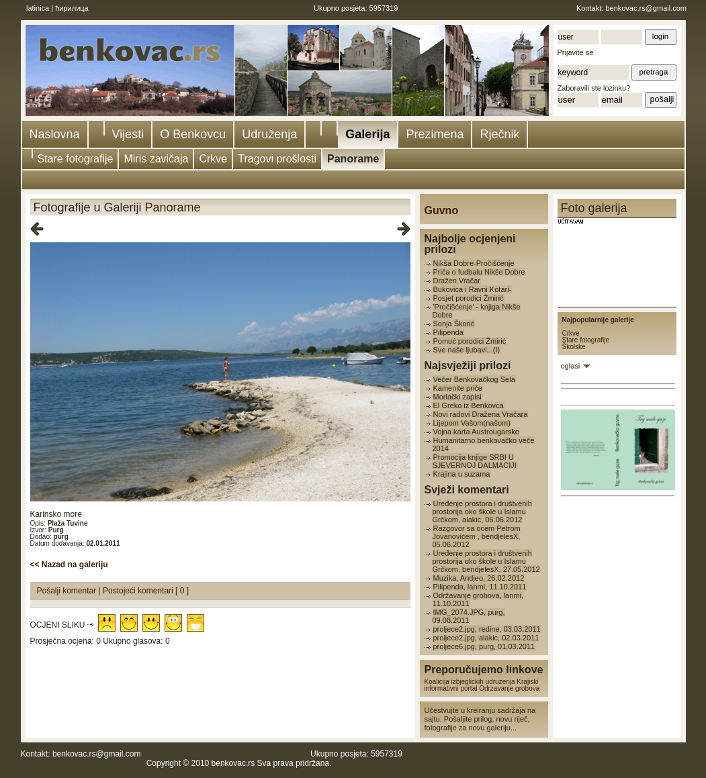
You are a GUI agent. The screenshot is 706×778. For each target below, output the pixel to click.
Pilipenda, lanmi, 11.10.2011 (480, 587)
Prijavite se (576, 52)
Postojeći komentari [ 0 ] (146, 590)
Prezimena (435, 134)
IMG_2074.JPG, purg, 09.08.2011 (469, 616)
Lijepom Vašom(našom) (472, 423)
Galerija (367, 134)
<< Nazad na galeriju (69, 564)
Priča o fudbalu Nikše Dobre (479, 272)
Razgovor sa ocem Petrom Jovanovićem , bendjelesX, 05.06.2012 (477, 536)
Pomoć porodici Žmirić (469, 341)
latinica (37, 8)
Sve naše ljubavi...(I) (466, 350)
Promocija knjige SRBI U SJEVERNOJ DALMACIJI (475, 461)
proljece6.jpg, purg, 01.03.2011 (484, 646)
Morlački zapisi (457, 397)
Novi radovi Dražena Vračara (480, 414)
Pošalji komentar (68, 590)
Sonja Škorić (454, 324)
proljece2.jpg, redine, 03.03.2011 (487, 629)
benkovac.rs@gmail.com (646, 8)
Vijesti (128, 134)
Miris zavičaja (156, 158)
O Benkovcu (193, 134)
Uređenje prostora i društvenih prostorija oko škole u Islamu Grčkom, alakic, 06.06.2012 (482, 511)
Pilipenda (448, 332)
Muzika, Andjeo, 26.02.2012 (479, 578)
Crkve (213, 158)
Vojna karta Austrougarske (476, 432)
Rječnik (499, 134)
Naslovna (55, 134)
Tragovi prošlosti (277, 158)
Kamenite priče (457, 388)
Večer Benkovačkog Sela (474, 379)
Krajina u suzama (461, 474)
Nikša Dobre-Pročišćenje (474, 263)
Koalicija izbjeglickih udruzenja (470, 681)
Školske (574, 346)
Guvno (442, 210)
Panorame (353, 158)
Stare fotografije (76, 158)
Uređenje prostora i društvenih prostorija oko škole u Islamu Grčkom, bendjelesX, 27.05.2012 (486, 561)
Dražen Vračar (457, 281)
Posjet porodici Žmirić (468, 298)
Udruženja (269, 134)
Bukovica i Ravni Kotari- (472, 289)
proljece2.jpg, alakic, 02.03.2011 (486, 638)
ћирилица (72, 8)
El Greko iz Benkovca (468, 405)
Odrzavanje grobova (509, 688)
